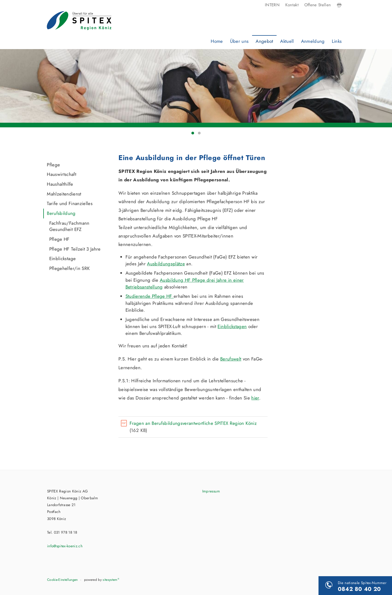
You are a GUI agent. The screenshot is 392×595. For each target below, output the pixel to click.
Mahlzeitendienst (64, 194)
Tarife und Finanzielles (70, 203)
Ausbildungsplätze (166, 263)
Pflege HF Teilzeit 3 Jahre (75, 249)
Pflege (53, 164)
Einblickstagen (232, 326)
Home (217, 41)
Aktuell (287, 41)
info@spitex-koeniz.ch (64, 546)
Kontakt (292, 5)
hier (255, 398)
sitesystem (111, 579)
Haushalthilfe (60, 184)
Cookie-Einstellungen (62, 579)
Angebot (264, 41)
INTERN (272, 5)
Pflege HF (59, 239)
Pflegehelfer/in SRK (69, 268)
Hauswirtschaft (61, 174)
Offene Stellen (317, 5)
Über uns (239, 41)
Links (337, 41)
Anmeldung (313, 41)
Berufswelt (230, 359)
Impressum (211, 491)
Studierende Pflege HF (149, 296)
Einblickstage (62, 258)
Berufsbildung (61, 213)
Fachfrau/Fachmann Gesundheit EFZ (69, 226)
